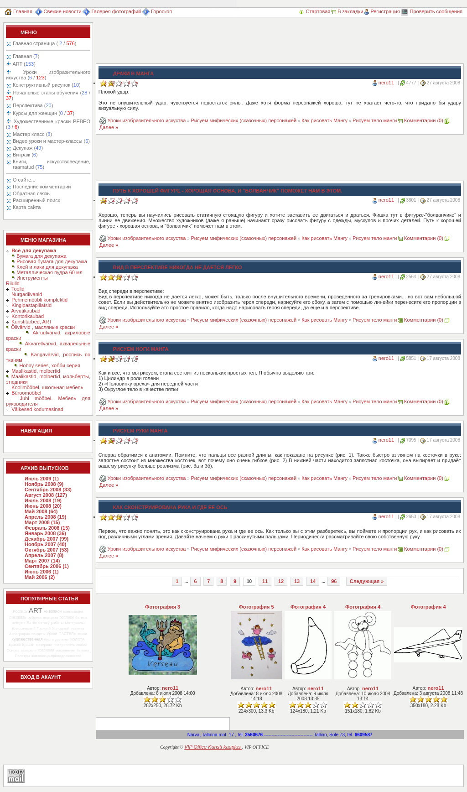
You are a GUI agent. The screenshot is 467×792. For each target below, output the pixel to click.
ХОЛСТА (77, 639)
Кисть (49, 639)
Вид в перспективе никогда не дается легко (177, 267)
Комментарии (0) (423, 120)
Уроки (52, 633)
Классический (23, 628)
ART (23, 64)
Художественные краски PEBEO (48, 124)
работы (57, 623)
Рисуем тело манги (375, 120)
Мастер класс (32, 134)
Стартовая (315, 11)
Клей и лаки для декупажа (47, 267)
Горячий (44, 628)
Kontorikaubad (27, 316)
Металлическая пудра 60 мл (49, 272)
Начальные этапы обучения (48, 95)
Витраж (25, 154)
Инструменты (32, 278)
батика (81, 617)
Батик (32, 622)
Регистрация (382, 11)
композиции (73, 612)
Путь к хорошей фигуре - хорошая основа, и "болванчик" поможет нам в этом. (227, 190)
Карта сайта (27, 207)
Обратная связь (31, 193)
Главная (18, 11)
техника (77, 628)
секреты (38, 634)
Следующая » (367, 581)
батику (44, 623)
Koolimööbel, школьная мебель (47, 387)
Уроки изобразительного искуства (48, 74)
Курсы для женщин (42, 113)
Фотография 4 (308, 607)
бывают (83, 650)
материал (44, 645)
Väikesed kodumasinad (37, 409)
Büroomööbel (26, 393)
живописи (53, 611)
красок (15, 644)
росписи (67, 617)
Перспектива (33, 105)
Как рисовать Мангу (324, 120)
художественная (27, 639)
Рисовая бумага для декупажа (51, 261)
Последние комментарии (42, 186)
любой (81, 645)
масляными (65, 650)
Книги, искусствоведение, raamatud (51, 164)
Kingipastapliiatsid (31, 305)
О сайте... (24, 179)
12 (281, 581)
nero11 (386, 82)
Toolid (18, 289)
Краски (28, 644)
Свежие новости (58, 11)
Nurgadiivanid (26, 294)
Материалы (74, 623)
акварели (28, 650)
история (19, 623)
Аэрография (19, 634)
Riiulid (13, 283)
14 (313, 581)
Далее (108, 127)
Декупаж (28, 148)
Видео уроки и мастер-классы (51, 141)
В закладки (347, 11)
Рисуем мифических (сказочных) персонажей (244, 120)
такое (82, 634)
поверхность (64, 645)
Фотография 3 (162, 607)
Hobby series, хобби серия (49, 365)
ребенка (34, 617)
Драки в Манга (133, 73)
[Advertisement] (262, 42)
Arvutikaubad (26, 310)
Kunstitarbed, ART (31, 321)
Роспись (20, 611)
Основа (13, 650)
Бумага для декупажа (41, 256)
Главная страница (44, 43)
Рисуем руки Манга (140, 430)
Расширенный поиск (36, 200)
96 (334, 581)
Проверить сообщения (431, 11)
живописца (40, 656)
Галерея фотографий (112, 11)
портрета (50, 617)
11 (265, 581)
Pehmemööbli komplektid (39, 299)
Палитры (22, 656)
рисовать (18, 617)
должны (61, 639)
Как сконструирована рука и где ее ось (170, 507)
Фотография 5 (256, 607)
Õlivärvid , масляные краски (43, 327)
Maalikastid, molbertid (35, 371)
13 (297, 581)
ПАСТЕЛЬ (68, 633)
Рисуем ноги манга (141, 349)
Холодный (60, 628)
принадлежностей (66, 656)
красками (46, 650)
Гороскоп (157, 11)
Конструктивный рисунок (47, 85)
